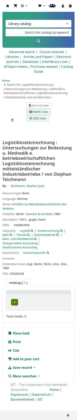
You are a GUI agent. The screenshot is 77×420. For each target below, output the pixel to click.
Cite (13, 359)
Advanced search (22, 52)
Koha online (7, 5)
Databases (30, 61)
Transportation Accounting (19, 243)
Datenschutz (41, 403)
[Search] (38, 41)
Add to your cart (23, 368)
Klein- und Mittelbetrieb (17, 239)
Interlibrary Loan (55, 61)
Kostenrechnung (49, 231)
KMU (5, 235)
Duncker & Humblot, (39, 214)
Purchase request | (46, 66)
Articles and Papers (38, 56)
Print (14, 351)
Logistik (25, 231)
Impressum (19, 403)
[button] (15, 6)
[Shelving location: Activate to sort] (41, 296)
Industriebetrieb (44, 235)
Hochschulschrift (34, 253)
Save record (20, 376)
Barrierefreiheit (22, 408)
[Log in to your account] (62, 6)
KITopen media (15, 66)
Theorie (21, 235)
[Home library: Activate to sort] (17, 296)
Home (6, 80)
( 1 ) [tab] (18, 283)
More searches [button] (22, 385)
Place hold (19, 342)
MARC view (38, 112)
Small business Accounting (19, 247)
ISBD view (37, 118)
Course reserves (52, 52)
